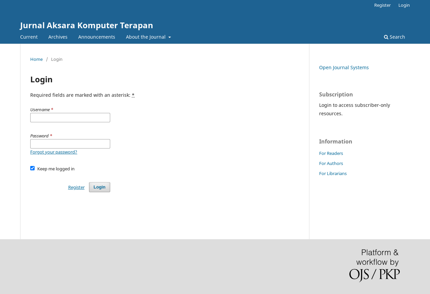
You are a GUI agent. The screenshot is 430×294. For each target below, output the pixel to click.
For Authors (331, 163)
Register (382, 5)
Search (394, 37)
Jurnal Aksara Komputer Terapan (86, 25)
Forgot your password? (53, 152)
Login (404, 5)
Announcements (96, 37)
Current (29, 37)
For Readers (331, 153)
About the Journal (146, 37)
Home (36, 59)
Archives (58, 37)
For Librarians (333, 173)
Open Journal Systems (344, 67)
